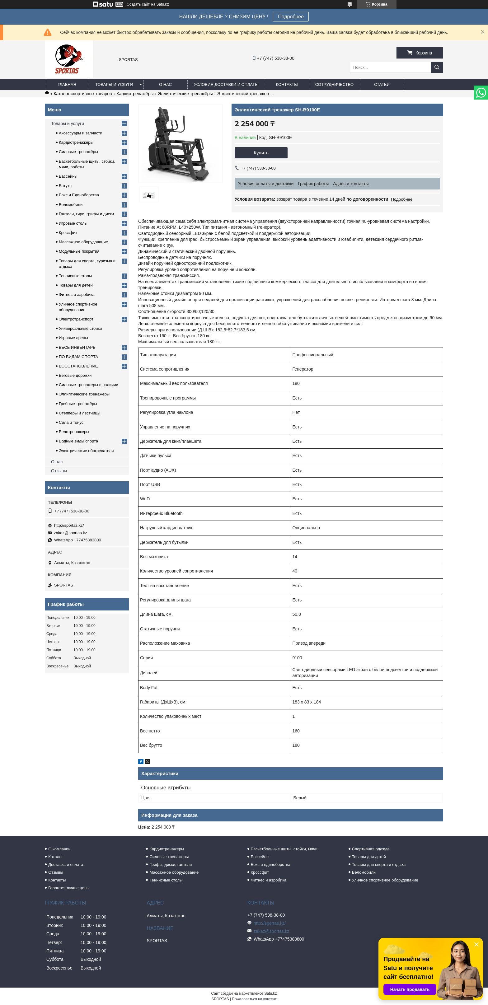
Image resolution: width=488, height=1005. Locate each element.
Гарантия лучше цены (68, 888)
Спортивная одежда (371, 849)
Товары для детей (76, 285)
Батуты (65, 185)
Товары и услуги (114, 84)
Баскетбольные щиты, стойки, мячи (284, 849)
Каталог (55, 856)
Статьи (382, 84)
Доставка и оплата (65, 864)
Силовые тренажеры (169, 856)
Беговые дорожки (75, 375)
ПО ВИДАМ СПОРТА (78, 356)
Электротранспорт (76, 319)
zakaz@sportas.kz (70, 533)
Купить (261, 152)
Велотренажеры (74, 431)
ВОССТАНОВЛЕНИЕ (78, 366)
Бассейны (68, 176)
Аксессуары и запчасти (80, 133)
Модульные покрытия (79, 251)
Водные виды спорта (78, 441)
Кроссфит (68, 232)
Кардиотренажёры (134, 93)
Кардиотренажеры (166, 849)
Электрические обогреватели (86, 450)
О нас (165, 84)
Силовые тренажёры (78, 151)
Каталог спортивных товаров (83, 93)
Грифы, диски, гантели (170, 864)
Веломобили (70, 204)
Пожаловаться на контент (254, 999)
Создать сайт (138, 4)
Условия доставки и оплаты (226, 84)
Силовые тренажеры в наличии (88, 384)
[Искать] (437, 67)
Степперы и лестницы (79, 413)
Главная (67, 84)
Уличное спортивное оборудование (385, 880)
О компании (59, 849)
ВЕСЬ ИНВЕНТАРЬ (77, 347)
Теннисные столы (75, 275)
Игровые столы (73, 223)
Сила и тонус (71, 422)
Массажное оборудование (83, 242)
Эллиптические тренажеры (84, 394)
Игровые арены (73, 337)
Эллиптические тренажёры (185, 93)
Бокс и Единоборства (79, 195)
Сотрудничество (334, 84)
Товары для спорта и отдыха (379, 864)
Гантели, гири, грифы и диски (86, 214)
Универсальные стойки (80, 328)
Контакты (287, 84)
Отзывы (59, 470)
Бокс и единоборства (270, 864)
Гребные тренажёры (78, 403)
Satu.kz (270, 993)
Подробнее (291, 16)
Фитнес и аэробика (77, 294)
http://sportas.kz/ (69, 525)
